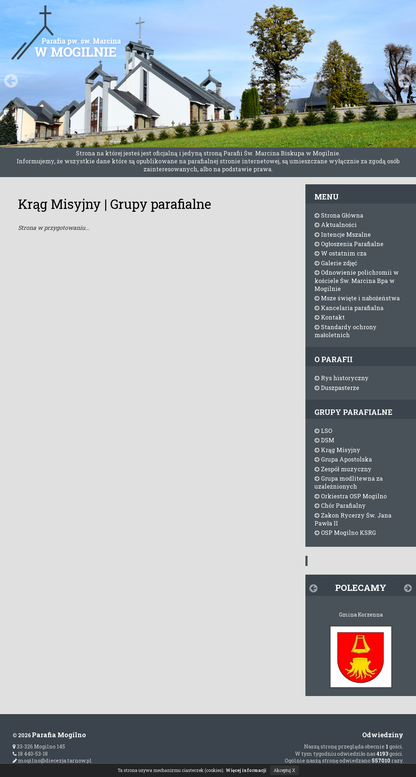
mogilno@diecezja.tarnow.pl (52, 760)
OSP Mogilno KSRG (345, 532)
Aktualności (335, 224)
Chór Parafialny (340, 505)
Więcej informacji (246, 770)
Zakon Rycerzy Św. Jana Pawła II (352, 519)
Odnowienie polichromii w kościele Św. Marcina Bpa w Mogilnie (356, 280)
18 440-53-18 (30, 753)
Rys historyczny (341, 378)
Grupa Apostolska (343, 459)
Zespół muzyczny (343, 469)
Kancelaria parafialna (348, 308)
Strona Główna (338, 215)
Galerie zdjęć (335, 263)
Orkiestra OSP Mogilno (350, 496)
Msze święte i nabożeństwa (357, 298)
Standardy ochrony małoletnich (345, 331)
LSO (323, 430)
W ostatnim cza (340, 253)
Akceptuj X (284, 770)
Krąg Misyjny (337, 450)
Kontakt (329, 317)
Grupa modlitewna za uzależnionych (348, 482)
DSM (324, 440)
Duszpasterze (336, 387)
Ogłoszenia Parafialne (348, 244)
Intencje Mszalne (342, 234)
